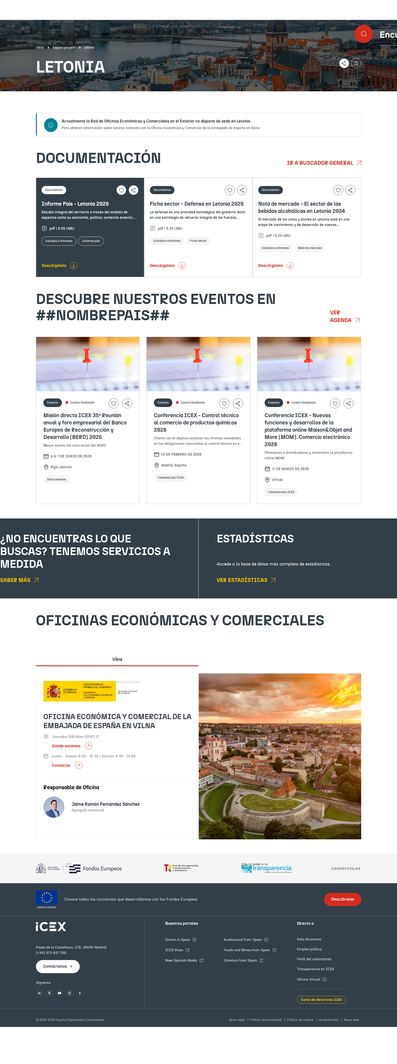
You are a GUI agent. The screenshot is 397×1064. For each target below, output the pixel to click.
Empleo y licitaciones (342, 95)
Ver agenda (341, 316)
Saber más (16, 580)
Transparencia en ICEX (315, 969)
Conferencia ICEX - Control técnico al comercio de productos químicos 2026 (196, 423)
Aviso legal (237, 1020)
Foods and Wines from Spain (247, 950)
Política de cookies (300, 1020)
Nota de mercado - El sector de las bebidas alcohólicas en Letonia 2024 (301, 207)
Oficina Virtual (309, 979)
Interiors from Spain (241, 960)
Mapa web (351, 1020)
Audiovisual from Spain (243, 940)
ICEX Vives (174, 950)
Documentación (48, 95)
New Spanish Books (181, 960)
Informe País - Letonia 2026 (75, 204)
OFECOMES (235, 95)
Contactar (62, 766)
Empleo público (309, 949)
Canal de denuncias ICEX (321, 1000)
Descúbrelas (342, 899)
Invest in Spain (178, 940)
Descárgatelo (54, 266)
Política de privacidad (266, 1020)
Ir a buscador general (321, 163)
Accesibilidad (329, 1020)
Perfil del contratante (314, 959)
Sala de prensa (309, 939)
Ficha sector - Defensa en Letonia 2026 (197, 204)
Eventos (144, 95)
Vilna (117, 659)
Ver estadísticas (243, 580)
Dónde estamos (66, 746)
